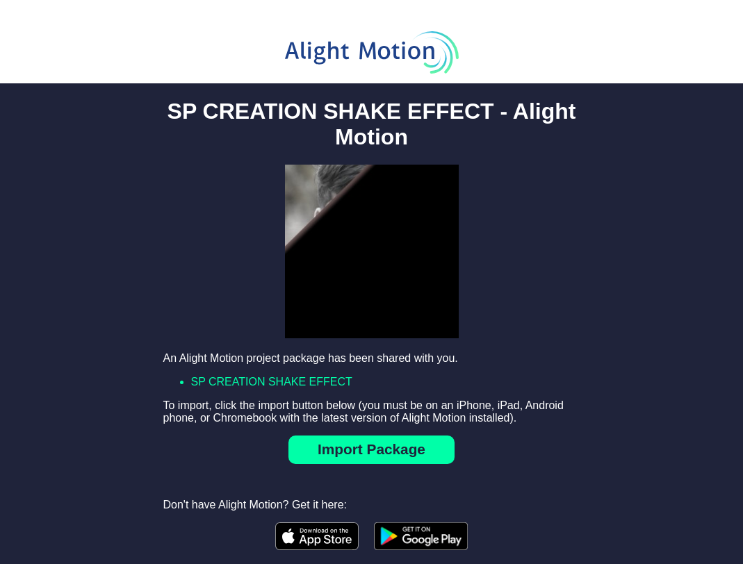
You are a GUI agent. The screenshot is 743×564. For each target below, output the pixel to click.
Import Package (371, 449)
